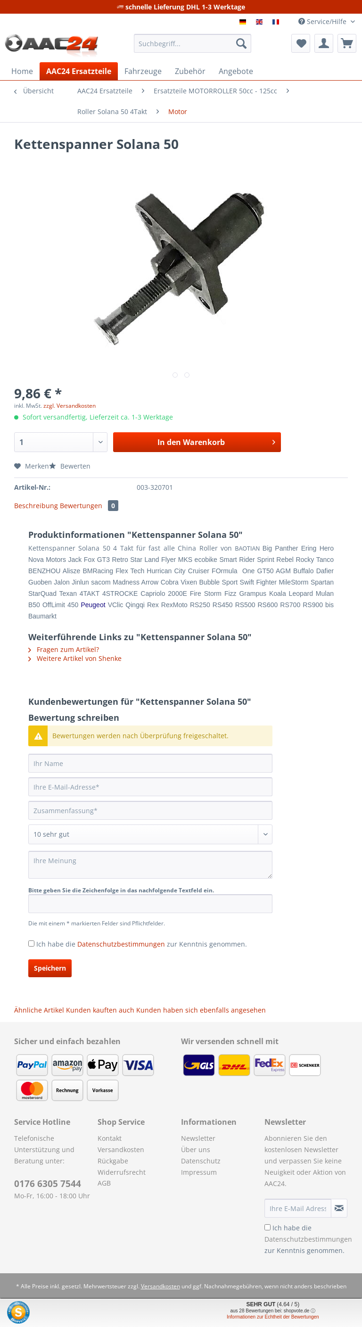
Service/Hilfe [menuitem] (323, 21)
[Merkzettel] (300, 43)
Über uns (195, 1149)
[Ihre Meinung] (150, 865)
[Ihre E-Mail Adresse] (297, 1208)
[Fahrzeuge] (143, 71)
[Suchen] (241, 43)
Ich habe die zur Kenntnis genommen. (141, 944)
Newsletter (198, 1138)
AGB (104, 1183)
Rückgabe (113, 1160)
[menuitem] (193, 48)
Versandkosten (121, 1149)
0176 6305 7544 (47, 1184)
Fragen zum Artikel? (63, 649)
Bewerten (69, 466)
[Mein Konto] (323, 43)
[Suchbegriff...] (193, 43)
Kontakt (110, 1138)
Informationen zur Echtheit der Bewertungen (273, 1316)
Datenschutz (201, 1160)
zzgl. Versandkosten (69, 406)
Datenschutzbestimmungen (121, 944)
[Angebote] (236, 71)
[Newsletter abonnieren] (339, 1208)
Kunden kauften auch (100, 1010)
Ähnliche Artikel (39, 1010)
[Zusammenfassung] (150, 810)
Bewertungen (89, 505)
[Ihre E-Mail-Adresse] (150, 786)
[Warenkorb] (346, 43)
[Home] (22, 71)
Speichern (50, 968)
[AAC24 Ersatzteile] (79, 71)
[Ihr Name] (150, 763)
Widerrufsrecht (122, 1172)
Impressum (199, 1172)
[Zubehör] (190, 71)
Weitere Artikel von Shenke (75, 658)
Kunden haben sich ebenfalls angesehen (201, 1010)
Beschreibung (36, 505)
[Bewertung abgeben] (150, 834)
